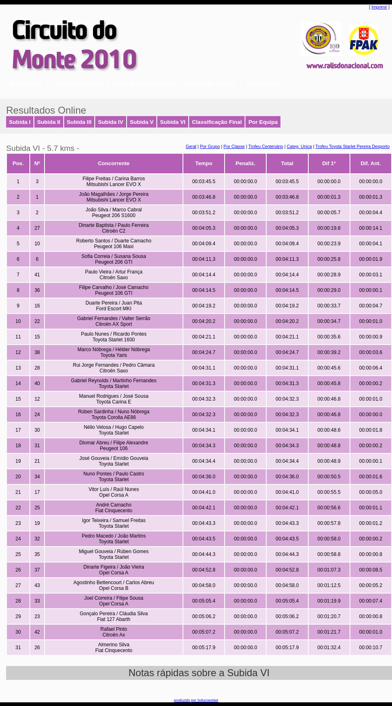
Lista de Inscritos (78, 83)
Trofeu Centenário (265, 146)
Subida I (20, 122)
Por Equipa (263, 122)
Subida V (142, 122)
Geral (191, 146)
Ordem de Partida (211, 83)
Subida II (48, 122)
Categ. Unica (299, 146)
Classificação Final (217, 122)
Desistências (265, 83)
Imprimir (379, 6)
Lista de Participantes (144, 83)
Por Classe (234, 146)
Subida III (79, 122)
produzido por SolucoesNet (196, 700)
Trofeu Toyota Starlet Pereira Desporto (352, 146)
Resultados (26, 83)
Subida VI (172, 122)
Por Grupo (210, 146)
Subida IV (110, 122)
